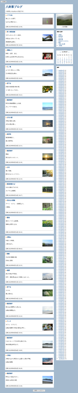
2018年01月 (61, 218)
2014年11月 (61, 277)
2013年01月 (61, 310)
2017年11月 (61, 221)
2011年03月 (61, 344)
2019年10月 (61, 186)
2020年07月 (61, 172)
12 (62, 59)
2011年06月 (61, 340)
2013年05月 (61, 304)
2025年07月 (61, 79)
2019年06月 (61, 192)
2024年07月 (61, 98)
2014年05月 (61, 286)
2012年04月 (61, 324)
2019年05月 (61, 193)
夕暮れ (60, 34)
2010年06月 (61, 358)
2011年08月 (61, 337)
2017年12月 (61, 220)
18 (60, 61)
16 (71, 59)
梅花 (59, 42)
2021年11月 (61, 147)
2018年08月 (61, 207)
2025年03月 (61, 85)
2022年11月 (61, 129)
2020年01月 (61, 181)
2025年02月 (61, 87)
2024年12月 (61, 90)
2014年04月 (61, 287)
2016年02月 (61, 253)
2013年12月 (61, 294)
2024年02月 (61, 105)
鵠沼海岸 (60, 36)
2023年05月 (61, 119)
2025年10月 (61, 75)
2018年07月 (61, 209)
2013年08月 (61, 300)
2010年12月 (61, 349)
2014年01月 (61, 292)
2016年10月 (61, 241)
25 (60, 62)
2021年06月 (61, 155)
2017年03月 (61, 233)
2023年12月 (61, 109)
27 (64, 62)
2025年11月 (61, 73)
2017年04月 (61, 232)
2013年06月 (61, 303)
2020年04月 (61, 176)
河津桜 (60, 45)
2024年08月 (61, 96)
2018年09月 (61, 206)
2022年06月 (61, 136)
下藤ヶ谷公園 (61, 44)
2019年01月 (61, 199)
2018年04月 (61, 213)
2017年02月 (61, 235)
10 (57, 59)
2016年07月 (61, 246)
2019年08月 (61, 189)
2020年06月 (61, 173)
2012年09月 (61, 317)
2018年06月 (61, 210)
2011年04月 (61, 343)
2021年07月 (61, 153)
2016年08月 (61, 244)
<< (60, 51)
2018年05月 (61, 212)
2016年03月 (61, 252)
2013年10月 (61, 297)
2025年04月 (61, 84)
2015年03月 (61, 270)
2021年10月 (61, 149)
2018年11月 (61, 203)
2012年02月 (61, 327)
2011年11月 (61, 332)
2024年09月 (61, 95)
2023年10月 (61, 112)
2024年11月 (61, 92)
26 (62, 62)
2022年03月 (61, 141)
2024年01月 (61, 107)
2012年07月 (61, 320)
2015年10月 (61, 260)
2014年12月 (61, 275)
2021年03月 (61, 159)
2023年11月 (61, 110)
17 (57, 61)
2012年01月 (61, 329)
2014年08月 (61, 281)
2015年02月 (61, 272)
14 (66, 59)
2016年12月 (61, 238)
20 (64, 61)
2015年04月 (61, 269)
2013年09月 (61, 298)
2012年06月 (61, 321)
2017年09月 (61, 224)
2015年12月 (61, 257)
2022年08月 (61, 133)
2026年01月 (61, 70)
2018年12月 (61, 201)
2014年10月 (61, 278)
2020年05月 (61, 175)
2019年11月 (61, 184)
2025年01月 (61, 88)
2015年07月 (61, 264)
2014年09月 (61, 280)
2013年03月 (61, 307)
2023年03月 (61, 122)
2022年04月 (61, 139)
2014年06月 (61, 284)
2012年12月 (61, 312)
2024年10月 (61, 93)
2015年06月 (61, 266)
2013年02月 (61, 309)
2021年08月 (61, 152)
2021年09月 (61, 150)
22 (69, 61)
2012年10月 (61, 315)
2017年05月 (61, 230)
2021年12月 (61, 146)
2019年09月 (61, 187)
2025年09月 (61, 76)
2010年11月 (61, 351)
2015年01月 (61, 273)
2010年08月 (61, 355)
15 (69, 59)
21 (66, 61)
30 (71, 62)
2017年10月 (61, 223)
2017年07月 (61, 227)
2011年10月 (61, 334)
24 (57, 62)
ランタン (60, 37)
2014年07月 (61, 283)
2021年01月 (61, 162)
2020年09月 (61, 169)
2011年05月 (61, 341)
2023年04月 (61, 121)
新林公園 (60, 39)
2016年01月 (61, 255)
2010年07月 (61, 357)
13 (64, 59)
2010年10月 (61, 352)
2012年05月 (61, 323)
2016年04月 (61, 250)
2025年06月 (61, 81)
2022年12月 (61, 127)
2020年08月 (61, 170)
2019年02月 (61, 198)
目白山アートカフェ (63, 40)
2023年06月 (61, 118)
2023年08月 (61, 115)
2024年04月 (61, 102)
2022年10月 (61, 130)
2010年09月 (61, 354)
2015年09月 (61, 261)
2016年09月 (61, 243)
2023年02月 (61, 124)
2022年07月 (61, 135)
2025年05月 (61, 82)
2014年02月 (61, 290)
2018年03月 (61, 215)
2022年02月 (61, 142)
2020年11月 (61, 166)
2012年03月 (61, 326)
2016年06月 (61, 247)
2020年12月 (61, 164)
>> (68, 51)
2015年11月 (61, 258)
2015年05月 (61, 267)
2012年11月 (61, 314)
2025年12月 (61, 72)
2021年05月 (61, 156)
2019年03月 (61, 196)
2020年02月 (61, 179)
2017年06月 (61, 229)
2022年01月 (61, 144)
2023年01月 (61, 125)
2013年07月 (61, 301)
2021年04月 (61, 158)
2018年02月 (61, 216)
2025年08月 (61, 78)
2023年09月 (61, 113)
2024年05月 (61, 101)
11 (60, 59)
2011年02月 (61, 346)
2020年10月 (61, 167)
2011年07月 (61, 338)
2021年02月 (61, 161)
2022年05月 (61, 138)
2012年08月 (61, 318)
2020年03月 (61, 178)
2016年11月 (61, 240)
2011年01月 (61, 347)
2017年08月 (61, 226)
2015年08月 (61, 263)
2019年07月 (61, 190)
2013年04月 (61, 306)
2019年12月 (61, 183)
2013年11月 (61, 295)
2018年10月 (61, 204)
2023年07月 (61, 116)
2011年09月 (61, 335)
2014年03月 (61, 289)
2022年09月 (61, 132)
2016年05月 (61, 249)
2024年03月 (61, 104)
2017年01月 (61, 236)
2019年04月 (61, 195)
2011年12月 (61, 331)
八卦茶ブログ (14, 6)
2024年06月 (61, 99)
